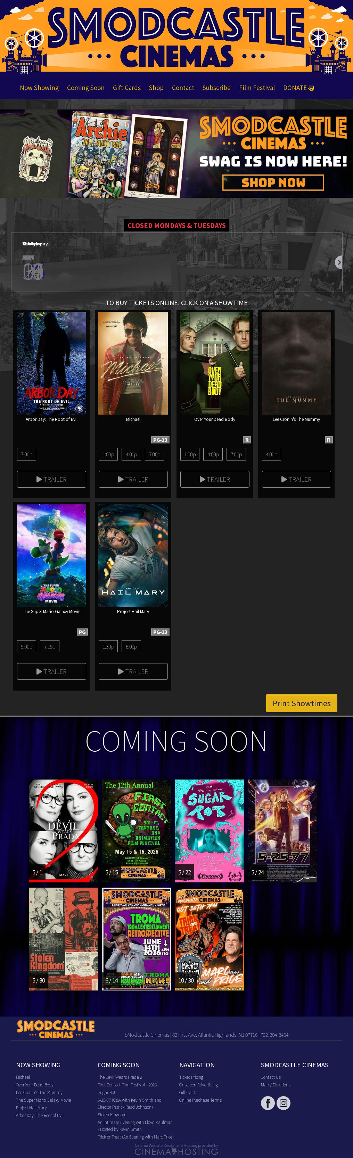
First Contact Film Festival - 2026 (127, 1084)
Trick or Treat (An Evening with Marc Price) (136, 1137)
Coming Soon (86, 87)
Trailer (51, 478)
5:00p (26, 646)
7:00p (26, 454)
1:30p (108, 646)
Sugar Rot (106, 1092)
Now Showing (39, 87)
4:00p (131, 454)
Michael (23, 1077)
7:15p (50, 646)
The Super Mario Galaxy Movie (43, 1100)
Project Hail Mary (31, 1107)
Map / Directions (275, 1084)
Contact (183, 87)
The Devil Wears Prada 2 (120, 1077)
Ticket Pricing (191, 1077)
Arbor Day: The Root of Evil (40, 1115)
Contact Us (271, 1077)
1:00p (108, 454)
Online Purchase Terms (200, 1100)
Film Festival (257, 87)
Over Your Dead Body (35, 1084)
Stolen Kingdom (112, 1114)
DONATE (298, 87)
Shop (156, 87)
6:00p (131, 646)
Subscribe (217, 87)
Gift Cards (127, 87)
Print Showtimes (302, 703)
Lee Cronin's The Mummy (39, 1092)
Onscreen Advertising (198, 1084)
